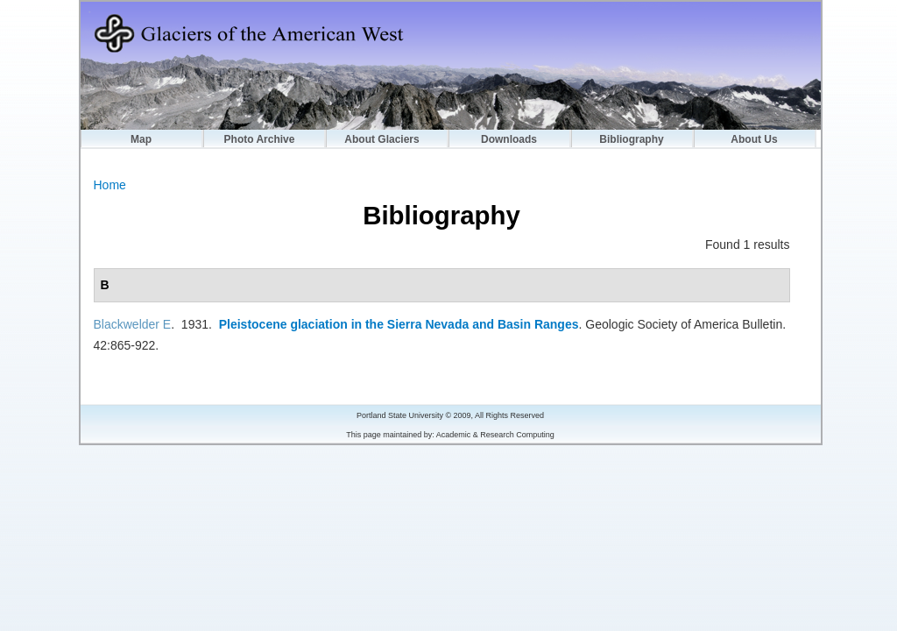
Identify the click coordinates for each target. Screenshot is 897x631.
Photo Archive (259, 139)
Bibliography (631, 139)
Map (141, 139)
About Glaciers (381, 139)
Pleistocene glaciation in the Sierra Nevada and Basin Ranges (399, 324)
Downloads (509, 139)
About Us (754, 139)
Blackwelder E (133, 324)
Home (110, 185)
